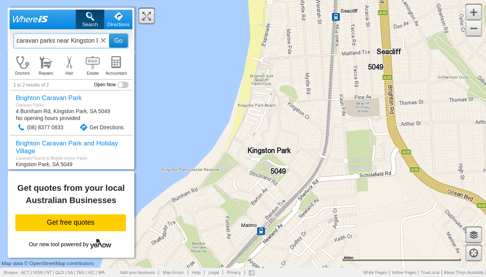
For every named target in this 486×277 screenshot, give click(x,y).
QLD (59, 272)
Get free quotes (70, 222)
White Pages (375, 272)
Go (118, 40)
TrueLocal (430, 272)
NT (49, 272)
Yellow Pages (404, 272)
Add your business (137, 272)
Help (196, 272)
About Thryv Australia (464, 272)
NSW (38, 272)
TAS (80, 272)
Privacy (234, 272)
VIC (91, 272)
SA (70, 272)
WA (101, 272)
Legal (213, 272)
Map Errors (173, 272)
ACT (25, 272)
